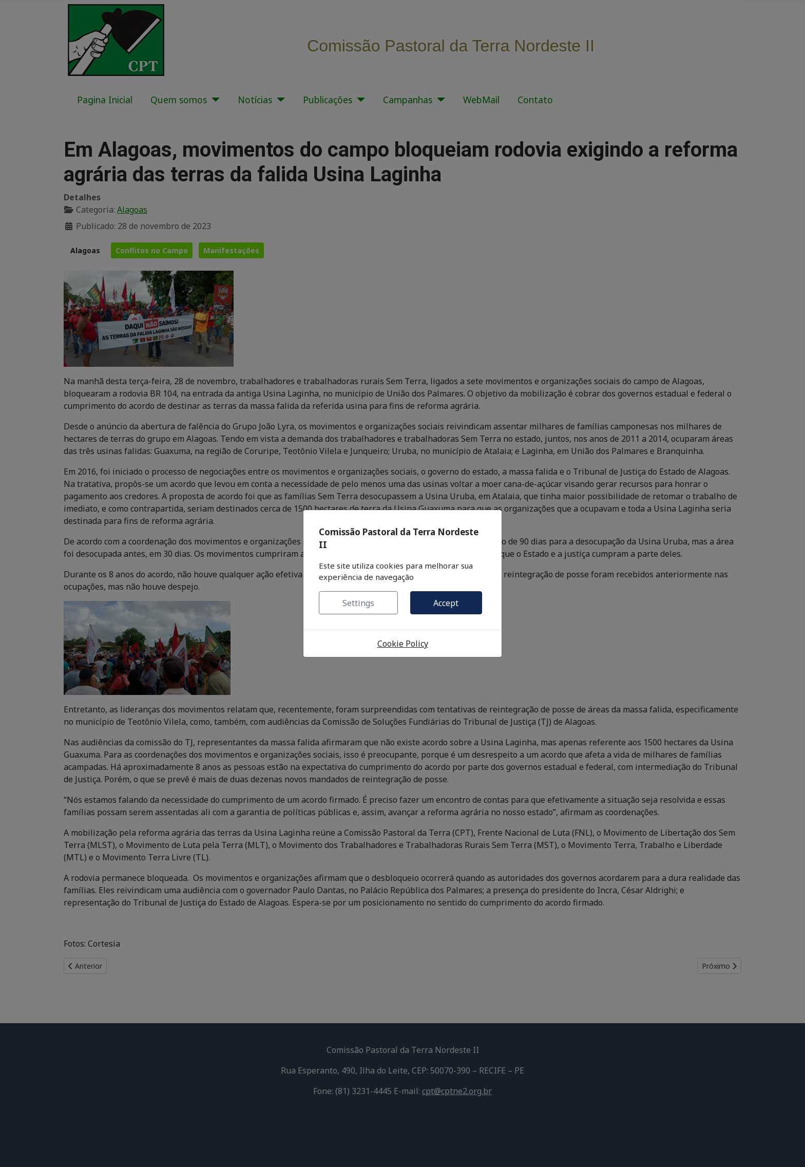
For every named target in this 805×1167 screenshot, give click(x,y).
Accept (445, 603)
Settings (358, 603)
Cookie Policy (402, 643)
